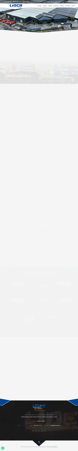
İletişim (73, 5)
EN (65, 1)
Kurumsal (45, 5)
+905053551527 (23, 425)
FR (71, 1)
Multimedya (67, 5)
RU (73, 1)
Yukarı (39, 443)
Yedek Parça (56, 5)
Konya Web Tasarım (50, 446)
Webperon (55, 446)
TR (63, 1)
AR (68, 1)
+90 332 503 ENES (7, 1)
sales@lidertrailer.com (18, 1)
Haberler (62, 5)
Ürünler (50, 5)
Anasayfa (40, 5)
